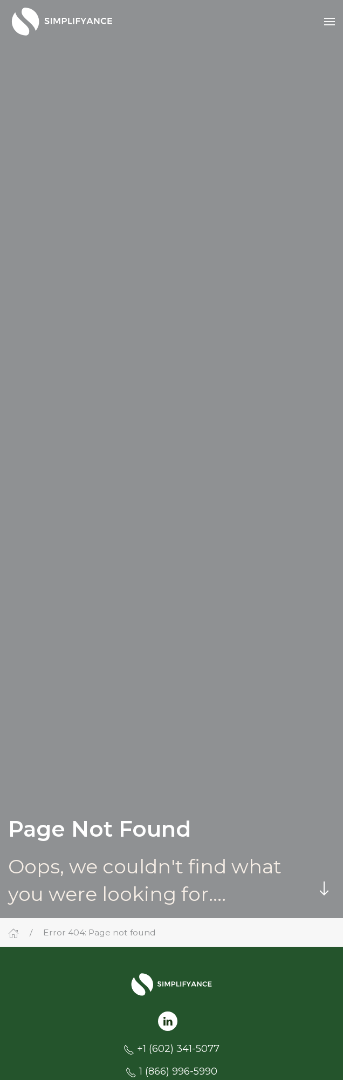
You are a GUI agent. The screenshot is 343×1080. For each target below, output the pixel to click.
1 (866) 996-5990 (178, 1071)
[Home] (13, 932)
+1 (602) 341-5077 (178, 1049)
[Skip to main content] (324, 888)
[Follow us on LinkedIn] (167, 1021)
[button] (329, 21)
